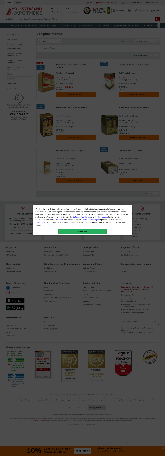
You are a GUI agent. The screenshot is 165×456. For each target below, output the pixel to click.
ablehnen (59, 57)
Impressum (102, 54)
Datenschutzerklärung (82, 54)
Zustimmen (40, 59)
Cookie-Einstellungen (90, 57)
